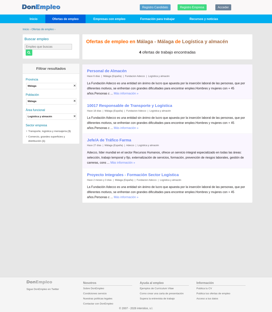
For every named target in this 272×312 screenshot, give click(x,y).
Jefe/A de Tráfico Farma (109, 140)
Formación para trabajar (157, 19)
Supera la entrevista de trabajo (157, 298)
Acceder (223, 7)
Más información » (126, 93)
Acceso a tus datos (207, 298)
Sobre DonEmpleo (93, 288)
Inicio (34, 19)
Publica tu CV (204, 288)
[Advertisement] (51, 205)
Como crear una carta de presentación (162, 293)
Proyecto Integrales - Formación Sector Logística (133, 174)
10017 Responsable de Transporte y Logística (129, 105)
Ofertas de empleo (65, 19)
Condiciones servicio (95, 293)
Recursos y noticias (203, 19)
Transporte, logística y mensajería (47, 131)
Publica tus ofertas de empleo (213, 293)
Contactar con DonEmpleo (98, 303)
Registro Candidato (155, 7)
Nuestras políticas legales (97, 298)
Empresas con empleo (109, 19)
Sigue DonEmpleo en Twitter (42, 289)
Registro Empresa (192, 7)
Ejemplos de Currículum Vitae (157, 288)
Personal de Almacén (107, 71)
